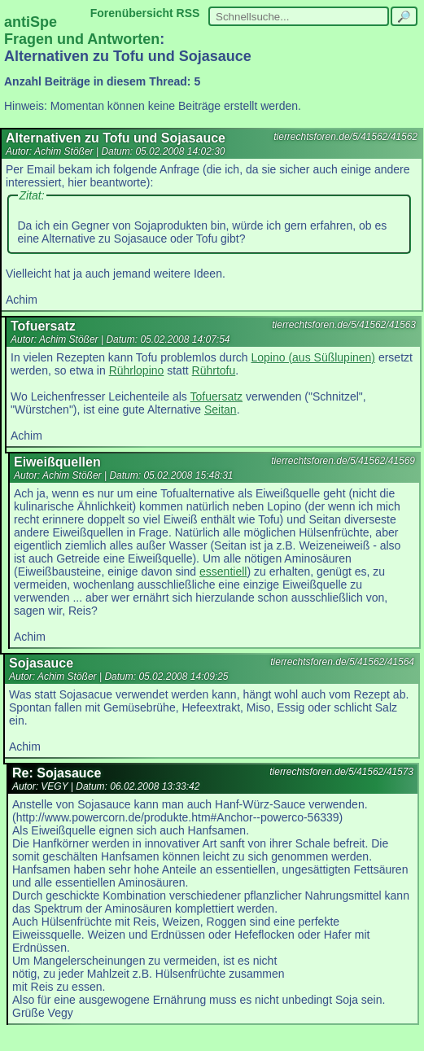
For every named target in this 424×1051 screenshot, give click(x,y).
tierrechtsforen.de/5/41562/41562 (345, 136)
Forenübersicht (131, 13)
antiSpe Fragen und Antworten (82, 30)
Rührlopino (136, 370)
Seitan (220, 409)
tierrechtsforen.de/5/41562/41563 (344, 325)
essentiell (223, 571)
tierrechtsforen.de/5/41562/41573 (341, 771)
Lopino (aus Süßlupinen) (313, 357)
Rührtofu (214, 370)
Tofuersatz (216, 396)
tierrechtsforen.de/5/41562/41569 (343, 460)
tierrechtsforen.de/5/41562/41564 (342, 662)
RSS (188, 13)
